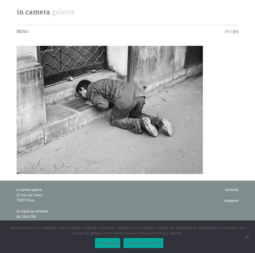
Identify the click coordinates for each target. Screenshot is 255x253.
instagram (231, 201)
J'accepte (107, 243)
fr (227, 32)
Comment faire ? (143, 243)
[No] (246, 236)
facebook (231, 190)
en (235, 32)
